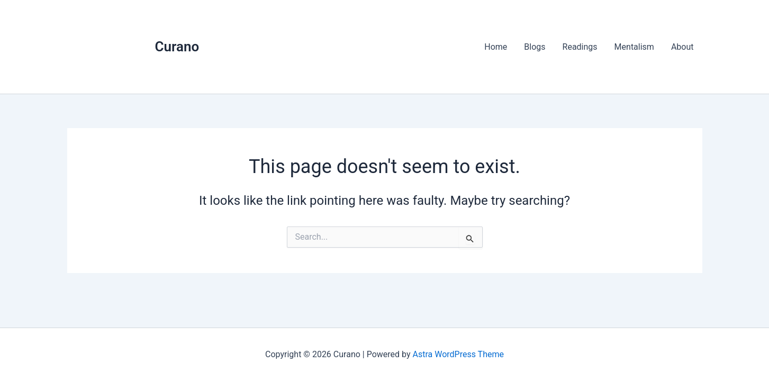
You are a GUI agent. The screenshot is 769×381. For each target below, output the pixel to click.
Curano (177, 47)
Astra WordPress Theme (458, 354)
